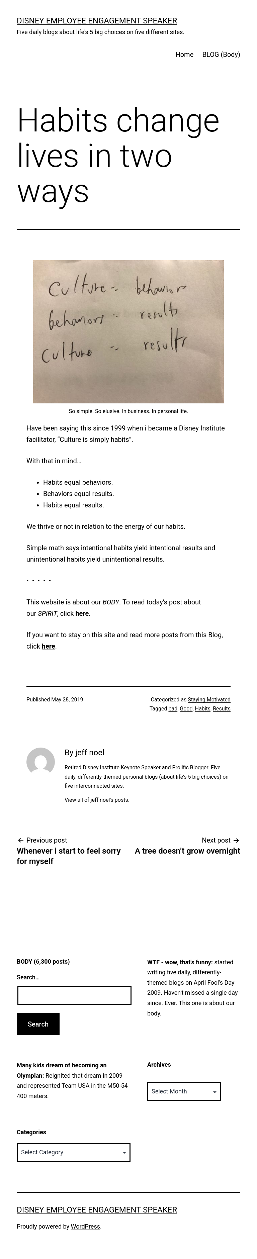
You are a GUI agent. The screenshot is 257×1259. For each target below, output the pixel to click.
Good (186, 708)
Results (222, 708)
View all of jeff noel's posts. (97, 800)
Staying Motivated (209, 699)
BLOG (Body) (221, 55)
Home (184, 55)
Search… (28, 977)
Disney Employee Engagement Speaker (97, 20)
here (82, 613)
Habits (202, 708)
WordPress (85, 1226)
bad (172, 708)
